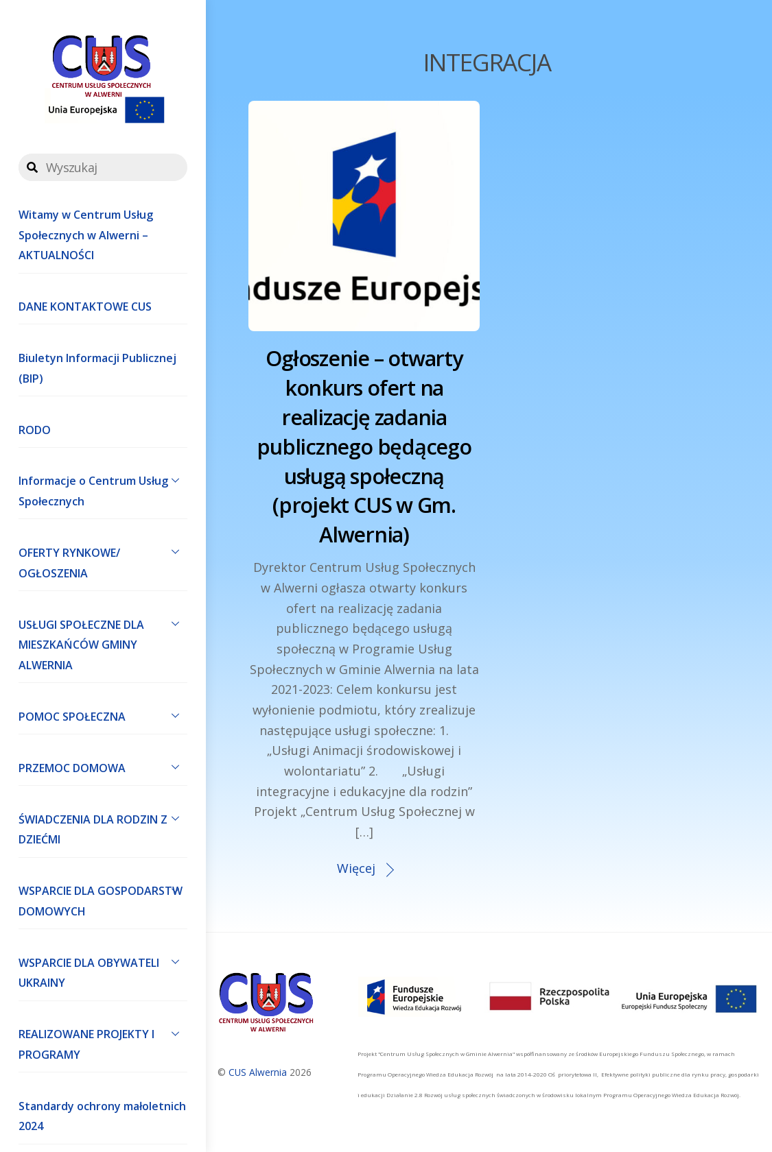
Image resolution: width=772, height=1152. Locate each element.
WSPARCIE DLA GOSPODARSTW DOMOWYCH (103, 898)
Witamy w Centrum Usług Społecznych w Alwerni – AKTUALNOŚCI (86, 235)
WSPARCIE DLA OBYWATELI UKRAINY (103, 969)
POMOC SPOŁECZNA (103, 715)
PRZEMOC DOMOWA (103, 766)
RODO (35, 429)
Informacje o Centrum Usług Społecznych (103, 488)
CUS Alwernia (258, 1072)
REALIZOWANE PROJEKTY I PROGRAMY (103, 1041)
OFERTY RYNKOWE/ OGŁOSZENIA (103, 559)
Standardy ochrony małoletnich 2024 (102, 1116)
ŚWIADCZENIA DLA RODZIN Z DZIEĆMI (103, 826)
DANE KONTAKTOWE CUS (85, 306)
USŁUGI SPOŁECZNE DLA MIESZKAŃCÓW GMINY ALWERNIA (103, 642)
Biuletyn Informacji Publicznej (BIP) (97, 368)
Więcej (356, 868)
